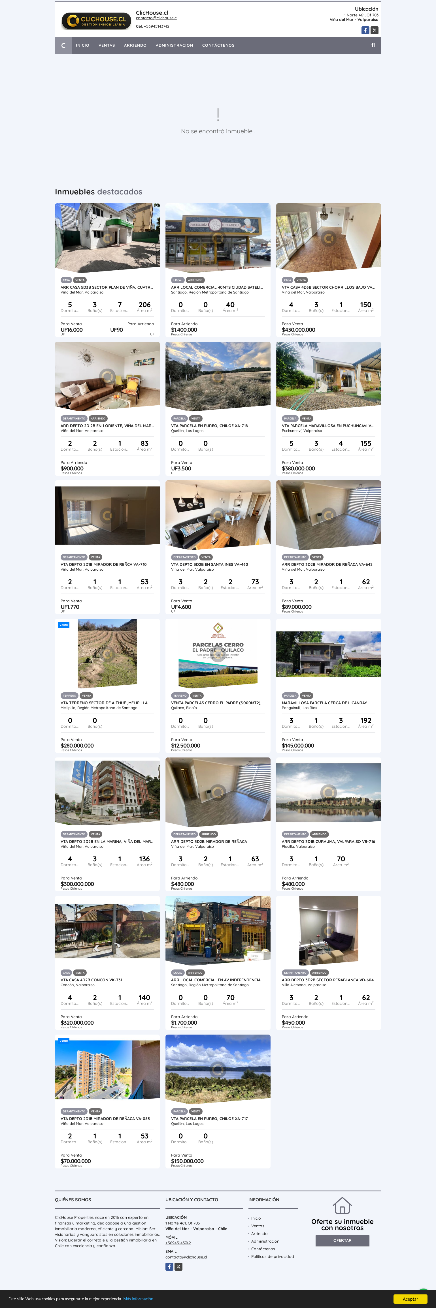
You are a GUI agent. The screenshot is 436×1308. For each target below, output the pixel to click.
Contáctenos (218, 45)
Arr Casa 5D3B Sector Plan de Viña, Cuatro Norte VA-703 (107, 287)
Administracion (174, 45)
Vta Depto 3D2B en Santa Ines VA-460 (209, 564)
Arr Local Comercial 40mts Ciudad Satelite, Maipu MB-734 (218, 287)
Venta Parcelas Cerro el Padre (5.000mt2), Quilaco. (218, 703)
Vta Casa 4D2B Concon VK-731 (91, 980)
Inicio (83, 45)
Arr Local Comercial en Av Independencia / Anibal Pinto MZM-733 (218, 980)
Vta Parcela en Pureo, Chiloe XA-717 (209, 1118)
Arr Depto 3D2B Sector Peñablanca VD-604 (328, 980)
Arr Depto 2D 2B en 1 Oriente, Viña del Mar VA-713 (107, 425)
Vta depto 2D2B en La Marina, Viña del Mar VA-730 (107, 841)
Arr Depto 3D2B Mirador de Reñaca (209, 841)
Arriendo (135, 45)
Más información (151, 1300)
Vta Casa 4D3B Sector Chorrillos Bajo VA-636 (329, 287)
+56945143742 (156, 26)
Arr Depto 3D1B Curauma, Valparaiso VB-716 (328, 841)
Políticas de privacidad (272, 1256)
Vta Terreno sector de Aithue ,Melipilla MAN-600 (107, 703)
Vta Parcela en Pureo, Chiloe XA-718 (209, 425)
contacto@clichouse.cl (156, 17)
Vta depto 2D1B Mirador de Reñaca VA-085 (105, 1118)
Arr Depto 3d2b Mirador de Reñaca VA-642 (327, 564)
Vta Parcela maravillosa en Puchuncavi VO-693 (329, 425)
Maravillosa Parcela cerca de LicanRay (324, 703)
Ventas (107, 45)
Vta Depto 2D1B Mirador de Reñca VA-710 (104, 564)
